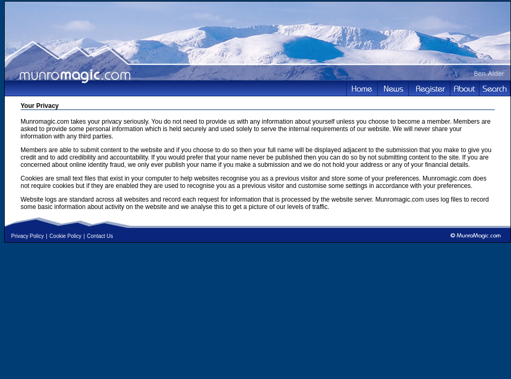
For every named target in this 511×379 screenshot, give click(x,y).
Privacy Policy (27, 236)
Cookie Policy (66, 236)
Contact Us (100, 236)
